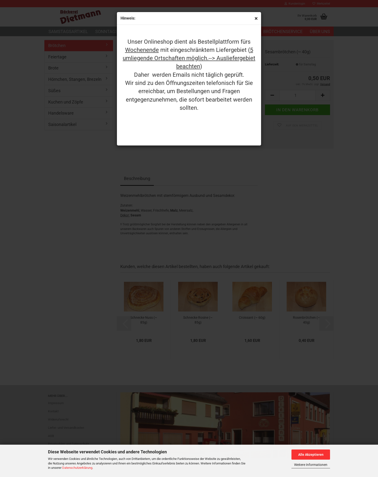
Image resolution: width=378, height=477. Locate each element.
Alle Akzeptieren (311, 454)
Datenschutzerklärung (77, 468)
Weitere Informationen (310, 465)
